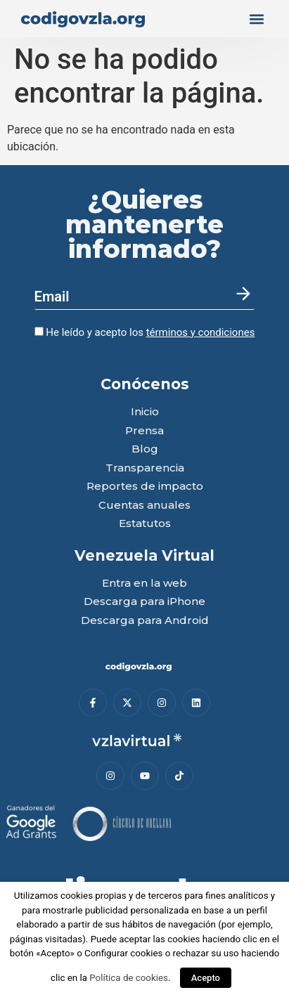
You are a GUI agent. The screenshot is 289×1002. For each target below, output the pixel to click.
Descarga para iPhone (144, 602)
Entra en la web (144, 584)
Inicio (145, 412)
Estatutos (145, 524)
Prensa (144, 431)
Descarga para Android (145, 621)
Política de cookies (128, 977)
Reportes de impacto (144, 487)
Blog (144, 449)
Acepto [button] (205, 977)
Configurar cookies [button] (123, 953)
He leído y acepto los (144, 332)
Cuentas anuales (144, 506)
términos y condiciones (200, 332)
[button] (256, 18)
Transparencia (144, 468)
